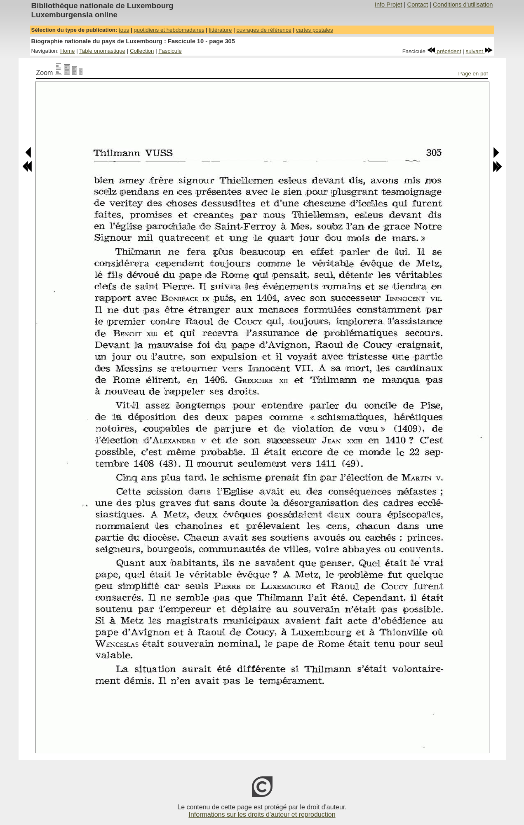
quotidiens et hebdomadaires (169, 30)
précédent (444, 51)
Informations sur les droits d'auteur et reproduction (261, 814)
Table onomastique (102, 51)
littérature (220, 30)
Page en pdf (473, 73)
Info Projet (388, 4)
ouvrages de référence (263, 30)
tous (124, 30)
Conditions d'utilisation (463, 4)
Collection (142, 51)
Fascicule (169, 51)
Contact (417, 4)
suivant (479, 51)
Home (67, 51)
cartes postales (314, 30)
